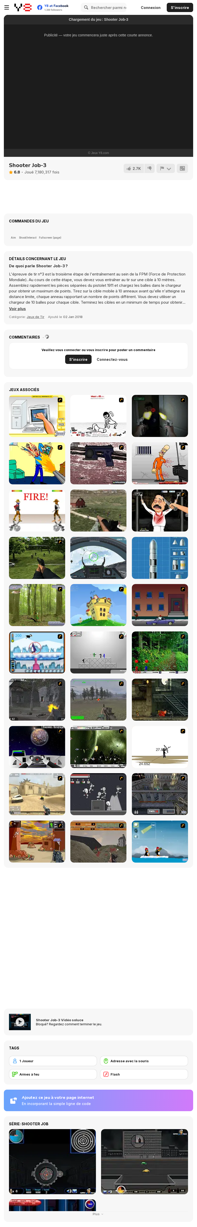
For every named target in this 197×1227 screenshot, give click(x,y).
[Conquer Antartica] (160, 842)
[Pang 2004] (160, 652)
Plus (99, 1214)
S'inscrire (180, 7)
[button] (17, 309)
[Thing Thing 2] (98, 794)
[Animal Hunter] (37, 605)
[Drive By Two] (160, 605)
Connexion (151, 7)
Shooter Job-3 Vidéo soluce (59, 1020)
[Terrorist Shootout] (37, 842)
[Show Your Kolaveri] (160, 510)
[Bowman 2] (160, 747)
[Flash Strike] (37, 794)
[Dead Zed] (98, 510)
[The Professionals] (160, 794)
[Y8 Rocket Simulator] (160, 558)
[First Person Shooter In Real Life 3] (160, 416)
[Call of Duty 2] (37, 700)
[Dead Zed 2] (37, 558)
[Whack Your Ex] (98, 416)
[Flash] (144, 1074)
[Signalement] (165, 168)
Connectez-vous (112, 359)
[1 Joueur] (53, 1061)
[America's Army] (98, 700)
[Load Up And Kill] (160, 463)
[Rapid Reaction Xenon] (98, 463)
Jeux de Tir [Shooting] (35, 317)
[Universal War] (37, 747)
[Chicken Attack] (98, 605)
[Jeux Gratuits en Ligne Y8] (23, 7)
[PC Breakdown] (37, 416)
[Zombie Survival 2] (160, 700)
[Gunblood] (37, 510)
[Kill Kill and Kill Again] (37, 463)
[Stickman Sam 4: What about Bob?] (98, 652)
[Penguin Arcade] (37, 652)
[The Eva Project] (98, 747)
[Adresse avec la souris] (144, 1061)
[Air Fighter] (98, 558)
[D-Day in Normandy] (98, 842)
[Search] (85, 7)
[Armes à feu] (53, 1074)
